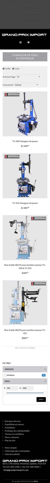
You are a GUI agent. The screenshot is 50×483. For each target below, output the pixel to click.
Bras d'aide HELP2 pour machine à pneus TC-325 (25, 331)
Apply (41, 399)
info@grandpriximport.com (16, 470)
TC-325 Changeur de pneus (25, 203)
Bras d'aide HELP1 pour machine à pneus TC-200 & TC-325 (25, 266)
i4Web (35, 481)
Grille (6, 68)
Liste (15, 68)
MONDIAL (11, 375)
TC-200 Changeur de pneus (25, 141)
